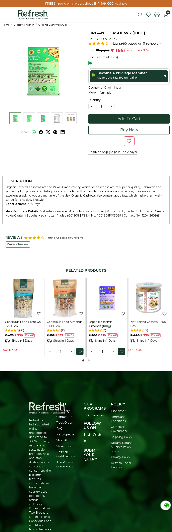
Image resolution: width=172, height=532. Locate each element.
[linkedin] (62, 132)
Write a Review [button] (17, 244)
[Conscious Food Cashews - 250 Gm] (23, 298)
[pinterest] (55, 132)
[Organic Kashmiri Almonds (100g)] (107, 298)
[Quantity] (61, 351)
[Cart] (79, 351)
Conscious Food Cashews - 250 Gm (22, 324)
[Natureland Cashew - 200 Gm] (148, 298)
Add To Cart (129, 118)
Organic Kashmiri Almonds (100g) (100, 324)
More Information (100, 92)
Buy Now (129, 130)
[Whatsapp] (33, 132)
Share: (24, 132)
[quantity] (101, 106)
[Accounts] (157, 14)
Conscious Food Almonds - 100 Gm (64, 324)
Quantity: (94, 100)
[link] (140, 14)
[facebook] (41, 132)
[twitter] (48, 132)
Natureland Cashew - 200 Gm (148, 324)
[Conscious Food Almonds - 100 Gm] (65, 298)
